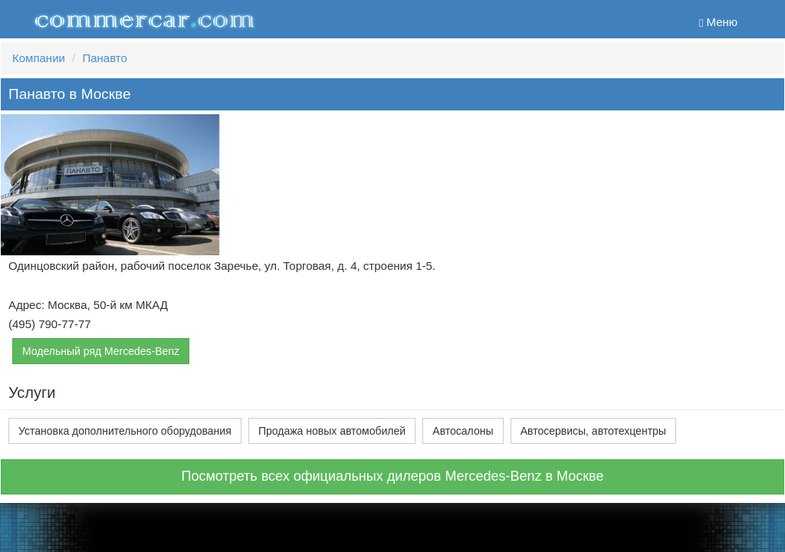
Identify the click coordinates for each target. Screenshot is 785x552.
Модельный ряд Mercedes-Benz (100, 351)
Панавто (104, 57)
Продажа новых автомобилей (332, 431)
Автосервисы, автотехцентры (593, 431)
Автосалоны (462, 431)
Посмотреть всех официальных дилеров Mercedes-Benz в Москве (393, 476)
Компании (38, 57)
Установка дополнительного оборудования (125, 431)
